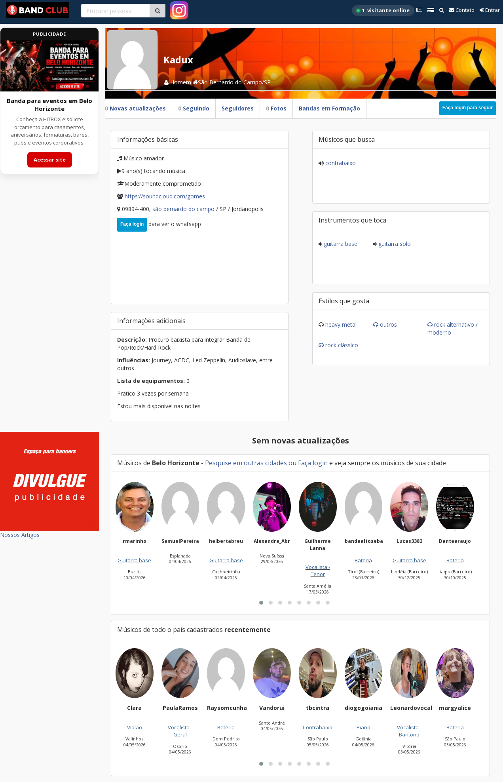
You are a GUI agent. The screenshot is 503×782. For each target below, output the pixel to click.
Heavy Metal (341, 324)
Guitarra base (339, 243)
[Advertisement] (49, 308)
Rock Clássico (341, 345)
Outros (388, 324)
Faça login (132, 224)
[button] (261, 603)
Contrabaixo (340, 163)
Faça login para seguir (467, 107)
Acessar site (50, 159)
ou (292, 463)
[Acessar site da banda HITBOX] (49, 65)
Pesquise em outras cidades (246, 463)
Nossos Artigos (20, 534)
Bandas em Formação (329, 108)
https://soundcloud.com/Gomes (165, 196)
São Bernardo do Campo (184, 209)
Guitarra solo (394, 243)
